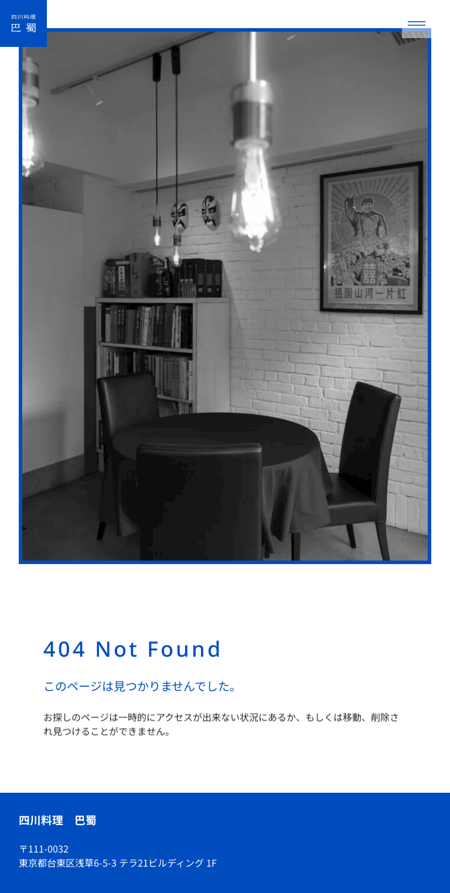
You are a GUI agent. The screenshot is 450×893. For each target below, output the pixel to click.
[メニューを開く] (416, 23)
